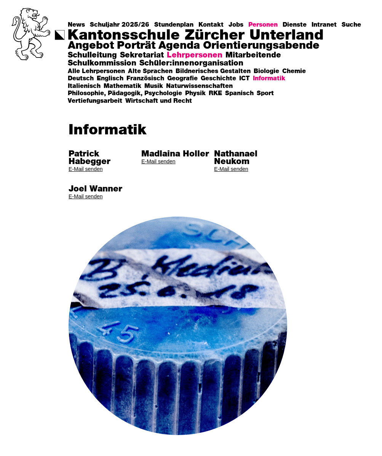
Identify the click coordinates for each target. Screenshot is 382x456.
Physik (195, 93)
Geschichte (218, 78)
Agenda (179, 46)
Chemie (294, 71)
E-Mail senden (86, 169)
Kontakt (211, 25)
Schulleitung (92, 55)
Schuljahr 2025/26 (119, 25)
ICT (244, 78)
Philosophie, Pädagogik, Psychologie (125, 93)
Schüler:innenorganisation (191, 63)
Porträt (136, 46)
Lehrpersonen (194, 55)
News (76, 25)
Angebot (91, 46)
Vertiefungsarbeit (95, 101)
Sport (265, 93)
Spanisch (239, 93)
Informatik (269, 78)
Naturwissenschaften (199, 86)
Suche (351, 25)
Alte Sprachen (150, 71)
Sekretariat (142, 55)
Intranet (324, 25)
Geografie (182, 78)
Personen (263, 25)
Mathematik (122, 86)
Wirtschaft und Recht (158, 101)
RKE (215, 93)
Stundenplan (173, 25)
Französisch (145, 78)
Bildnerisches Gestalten (213, 71)
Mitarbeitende (253, 55)
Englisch (110, 78)
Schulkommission (102, 63)
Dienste (295, 25)
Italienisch (84, 86)
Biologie (266, 71)
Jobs (236, 25)
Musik (153, 86)
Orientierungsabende (261, 46)
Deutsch (81, 78)
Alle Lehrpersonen (96, 71)
